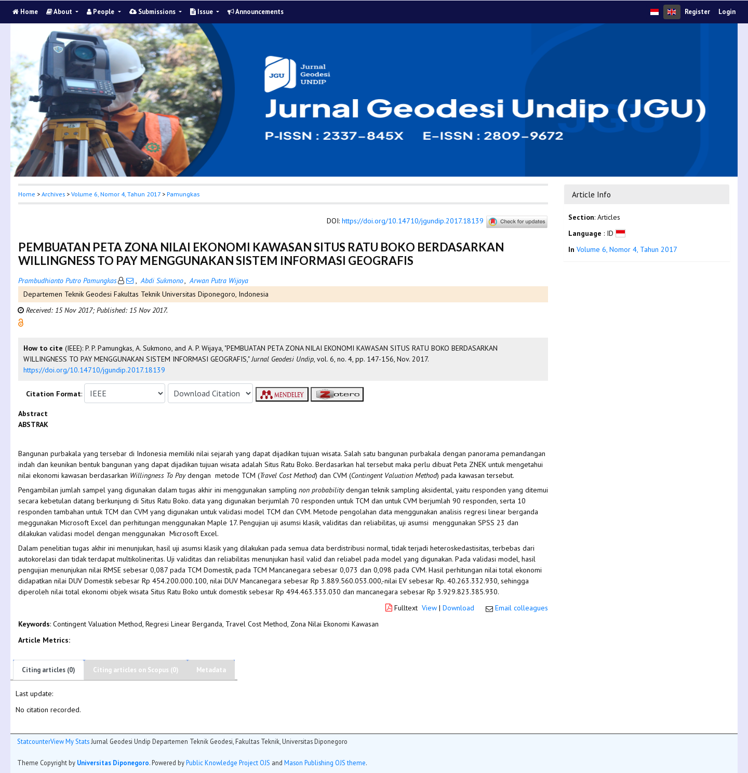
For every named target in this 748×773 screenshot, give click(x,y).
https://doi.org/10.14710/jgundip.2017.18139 (413, 221)
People (101, 11)
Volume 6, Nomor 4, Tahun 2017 (116, 194)
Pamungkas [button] (183, 194)
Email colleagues (521, 607)
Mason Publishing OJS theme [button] (325, 762)
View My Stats (69, 741)
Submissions (153, 11)
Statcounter (33, 741)
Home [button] (26, 194)
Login (727, 11)
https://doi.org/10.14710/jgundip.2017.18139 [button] (94, 370)
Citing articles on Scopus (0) (136, 669)
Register (697, 11)
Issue (202, 11)
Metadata (211, 669)
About (60, 11)
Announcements (256, 11)
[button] (20, 322)
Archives (53, 194)
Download (458, 607)
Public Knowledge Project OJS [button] (228, 762)
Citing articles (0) (48, 669)
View (429, 607)
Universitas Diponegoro (113, 762)
